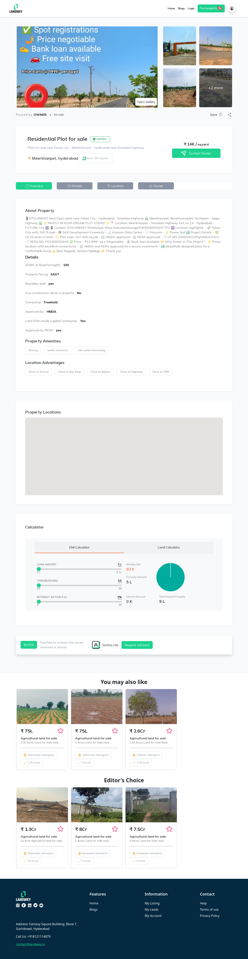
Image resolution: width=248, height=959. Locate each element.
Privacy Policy (210, 916)
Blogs (94, 909)
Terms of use (209, 909)
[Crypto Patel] (24, 896)
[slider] (39, 569)
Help (203, 903)
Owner (156, 186)
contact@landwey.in (30, 944)
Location (115, 186)
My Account (153, 916)
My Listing (152, 903)
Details (74, 186)
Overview (34, 186)
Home (94, 903)
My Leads (151, 909)
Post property (211, 8)
